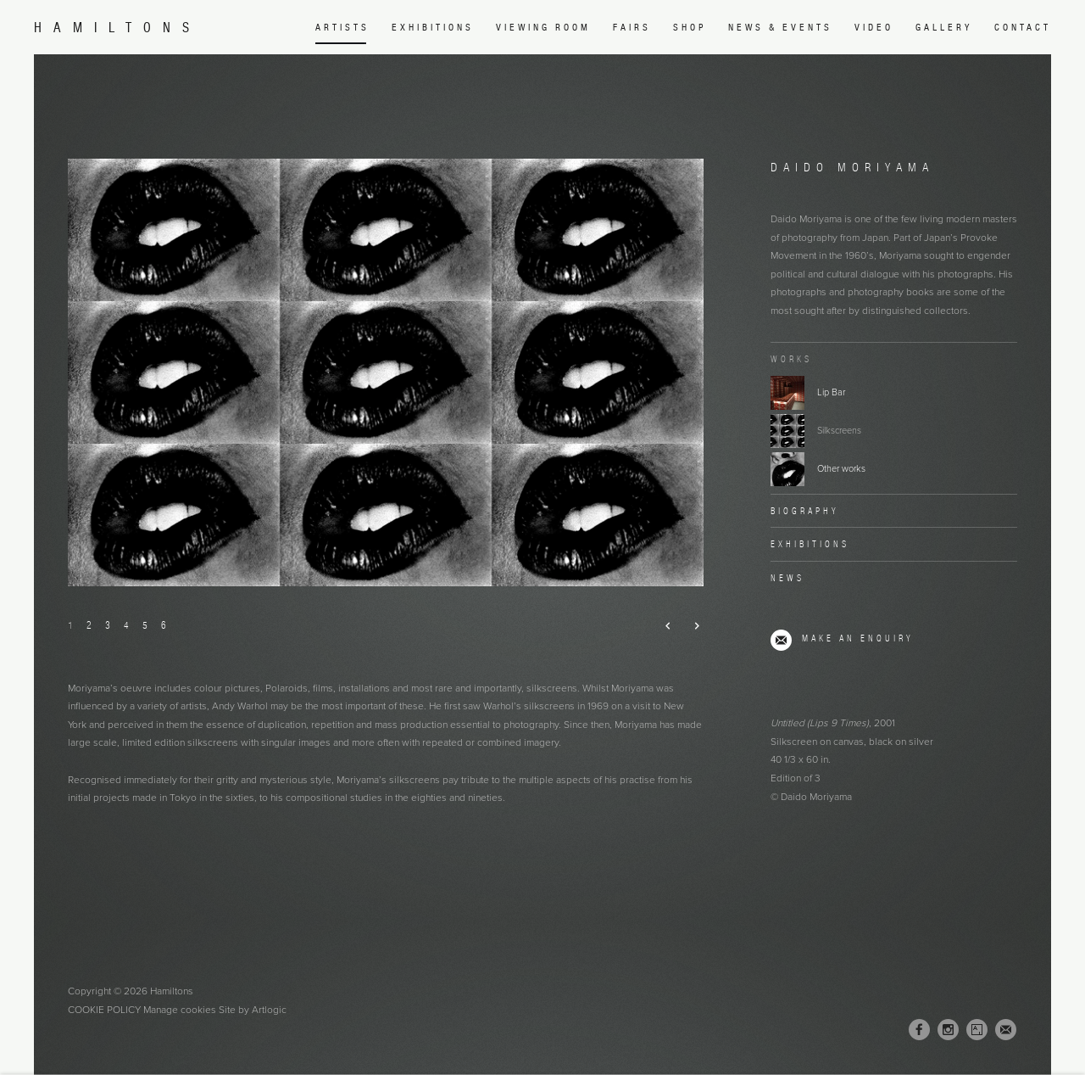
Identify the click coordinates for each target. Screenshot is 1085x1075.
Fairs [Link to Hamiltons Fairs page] (632, 27)
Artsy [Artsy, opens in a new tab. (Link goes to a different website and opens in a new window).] (977, 1030)
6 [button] (163, 624)
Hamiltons (117, 27)
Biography (805, 511)
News (787, 578)
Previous (662, 626)
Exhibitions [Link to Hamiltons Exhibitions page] (433, 27)
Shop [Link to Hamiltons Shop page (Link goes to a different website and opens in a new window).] (689, 27)
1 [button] (70, 624)
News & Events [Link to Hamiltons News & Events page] (780, 27)
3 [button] (107, 624)
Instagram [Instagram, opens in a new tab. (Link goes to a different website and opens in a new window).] (948, 1030)
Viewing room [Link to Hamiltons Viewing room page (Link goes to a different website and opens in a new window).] (543, 27)
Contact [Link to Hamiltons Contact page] (1022, 27)
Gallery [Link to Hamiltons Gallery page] (943, 27)
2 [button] (89, 624)
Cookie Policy (104, 1010)
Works (791, 359)
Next (690, 626)
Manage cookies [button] (179, 1010)
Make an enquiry (858, 638)
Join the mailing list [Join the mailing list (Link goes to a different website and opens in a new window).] (1005, 1029)
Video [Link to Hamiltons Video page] (873, 27)
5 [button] (144, 624)
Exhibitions (810, 544)
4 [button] (126, 624)
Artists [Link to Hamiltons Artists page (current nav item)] (342, 27)
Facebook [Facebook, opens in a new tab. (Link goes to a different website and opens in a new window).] (919, 1030)
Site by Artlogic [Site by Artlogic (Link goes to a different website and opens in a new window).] (253, 1010)
